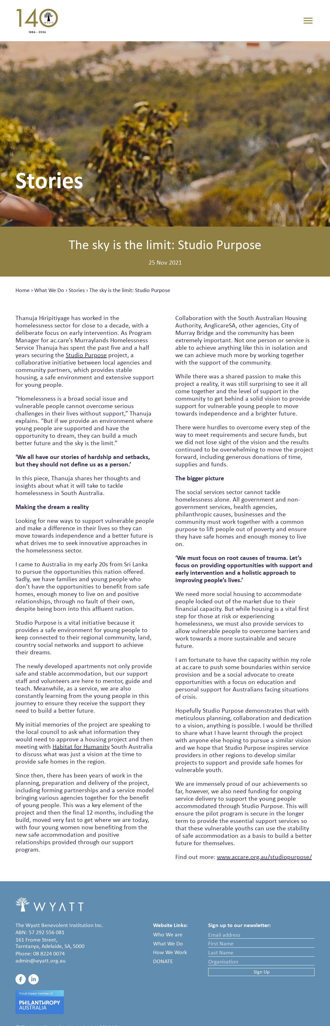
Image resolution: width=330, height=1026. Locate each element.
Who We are (167, 934)
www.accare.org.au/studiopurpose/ (264, 857)
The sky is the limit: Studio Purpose (129, 290)
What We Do (49, 290)
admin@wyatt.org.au (40, 960)
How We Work (170, 952)
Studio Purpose (86, 355)
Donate (163, 961)
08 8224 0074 (49, 953)
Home (22, 290)
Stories (77, 290)
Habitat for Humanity (81, 746)
